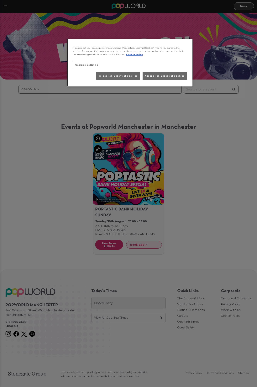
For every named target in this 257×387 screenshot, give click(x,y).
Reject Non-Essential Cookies (118, 76)
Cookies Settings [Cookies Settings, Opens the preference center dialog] (86, 65)
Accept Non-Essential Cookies (165, 76)
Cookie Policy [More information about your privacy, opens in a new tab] (134, 54)
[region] (129, 62)
